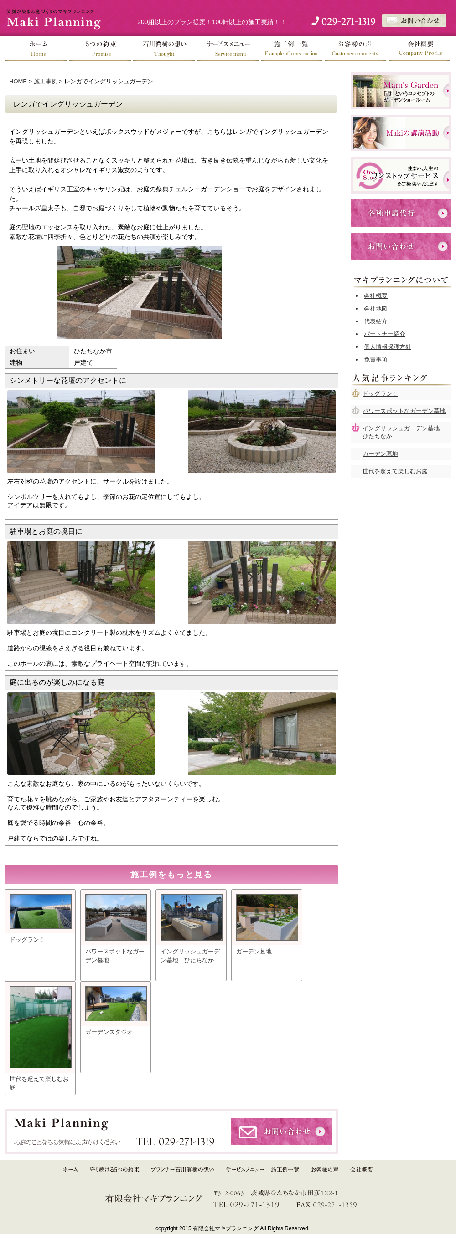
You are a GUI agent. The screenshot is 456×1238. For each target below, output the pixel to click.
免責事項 (376, 359)
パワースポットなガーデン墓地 (404, 411)
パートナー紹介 (384, 334)
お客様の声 (356, 48)
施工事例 (45, 81)
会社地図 (376, 308)
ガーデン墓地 (380, 453)
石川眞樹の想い (164, 48)
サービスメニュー (228, 48)
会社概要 (419, 48)
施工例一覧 (292, 48)
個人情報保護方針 (387, 346)
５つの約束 (100, 48)
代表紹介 (376, 321)
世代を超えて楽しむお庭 (395, 471)
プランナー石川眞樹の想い (183, 1169)
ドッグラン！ (380, 393)
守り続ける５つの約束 (114, 1169)
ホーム (36, 48)
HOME (18, 81)
